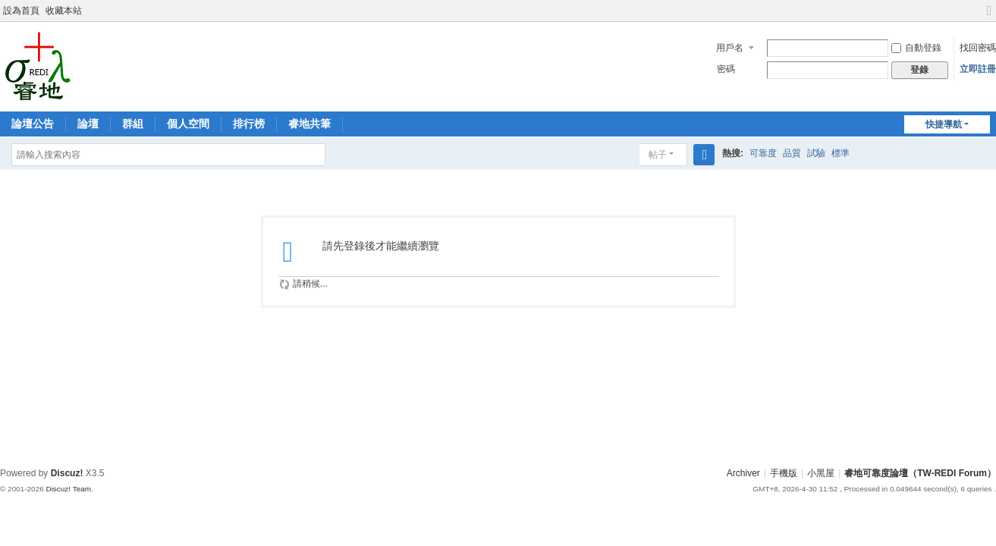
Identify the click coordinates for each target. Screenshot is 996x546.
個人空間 (188, 124)
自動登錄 (916, 47)
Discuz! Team (68, 489)
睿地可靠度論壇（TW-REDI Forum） (920, 473)
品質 (792, 153)
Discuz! (67, 473)
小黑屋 (820, 473)
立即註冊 (978, 69)
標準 (840, 153)
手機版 (783, 473)
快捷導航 (943, 124)
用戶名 (729, 47)
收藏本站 (64, 10)
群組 (132, 124)
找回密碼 (978, 47)
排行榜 (249, 124)
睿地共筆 (309, 124)
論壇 (88, 124)
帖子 (658, 154)
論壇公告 (32, 124)
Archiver (743, 473)
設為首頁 (21, 10)
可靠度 (763, 153)
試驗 (816, 153)
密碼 (726, 69)
